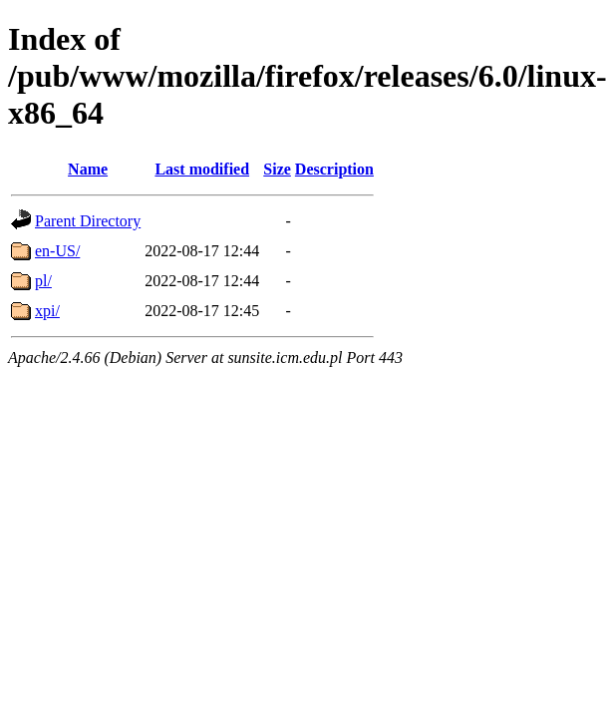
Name (88, 169)
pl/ (43, 280)
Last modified (201, 169)
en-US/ (57, 250)
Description (334, 169)
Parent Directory (88, 220)
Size (277, 169)
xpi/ (47, 310)
